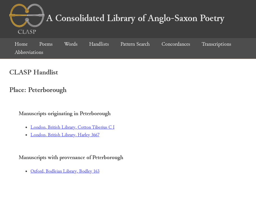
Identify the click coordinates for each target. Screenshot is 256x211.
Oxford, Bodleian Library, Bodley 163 (64, 171)
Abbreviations (29, 52)
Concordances (176, 44)
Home (21, 44)
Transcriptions (216, 44)
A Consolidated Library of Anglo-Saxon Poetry (116, 18)
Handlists (99, 44)
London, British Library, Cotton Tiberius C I (72, 127)
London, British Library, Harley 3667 (64, 135)
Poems (45, 44)
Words (70, 44)
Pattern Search (135, 44)
